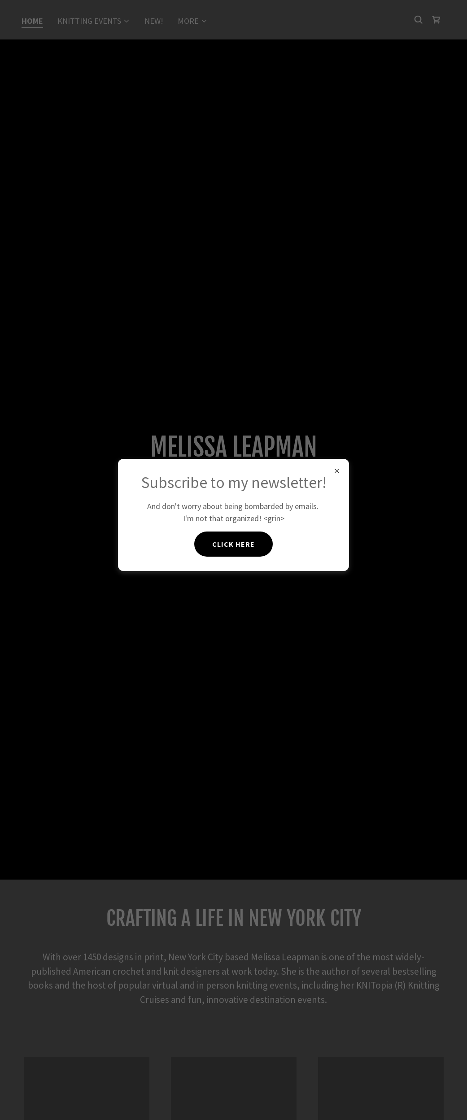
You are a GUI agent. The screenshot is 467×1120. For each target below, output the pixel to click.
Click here (233, 544)
